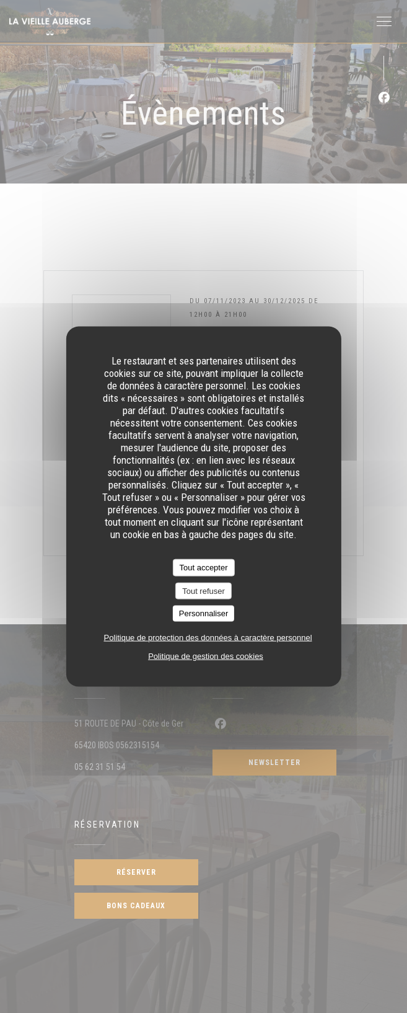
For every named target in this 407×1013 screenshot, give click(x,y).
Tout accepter (203, 567)
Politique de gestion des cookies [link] (205, 655)
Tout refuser (203, 590)
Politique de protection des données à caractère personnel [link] (207, 637)
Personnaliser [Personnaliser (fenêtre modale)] (204, 613)
